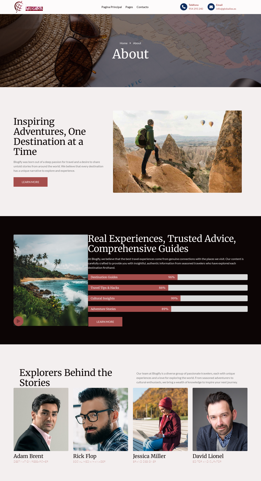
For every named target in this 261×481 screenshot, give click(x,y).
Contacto (143, 7)
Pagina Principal (112, 7)
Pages (129, 7)
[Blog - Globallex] (29, 7)
